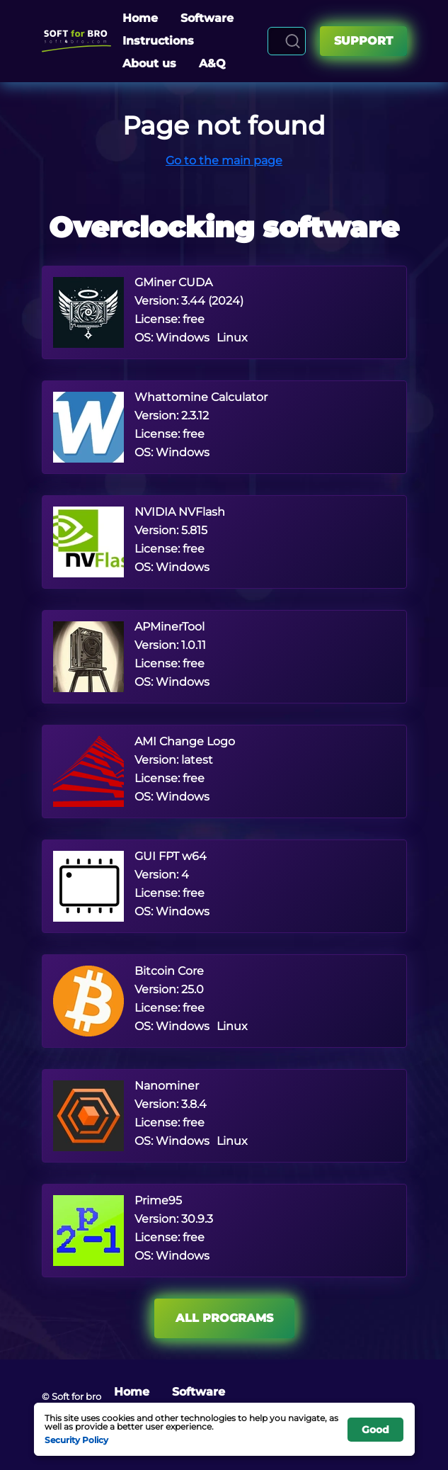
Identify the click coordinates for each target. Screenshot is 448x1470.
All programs (224, 1318)
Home (140, 18)
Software (207, 18)
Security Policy (76, 1439)
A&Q (212, 63)
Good (375, 1429)
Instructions (158, 40)
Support (363, 40)
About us (149, 63)
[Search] (293, 41)
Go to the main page (224, 160)
